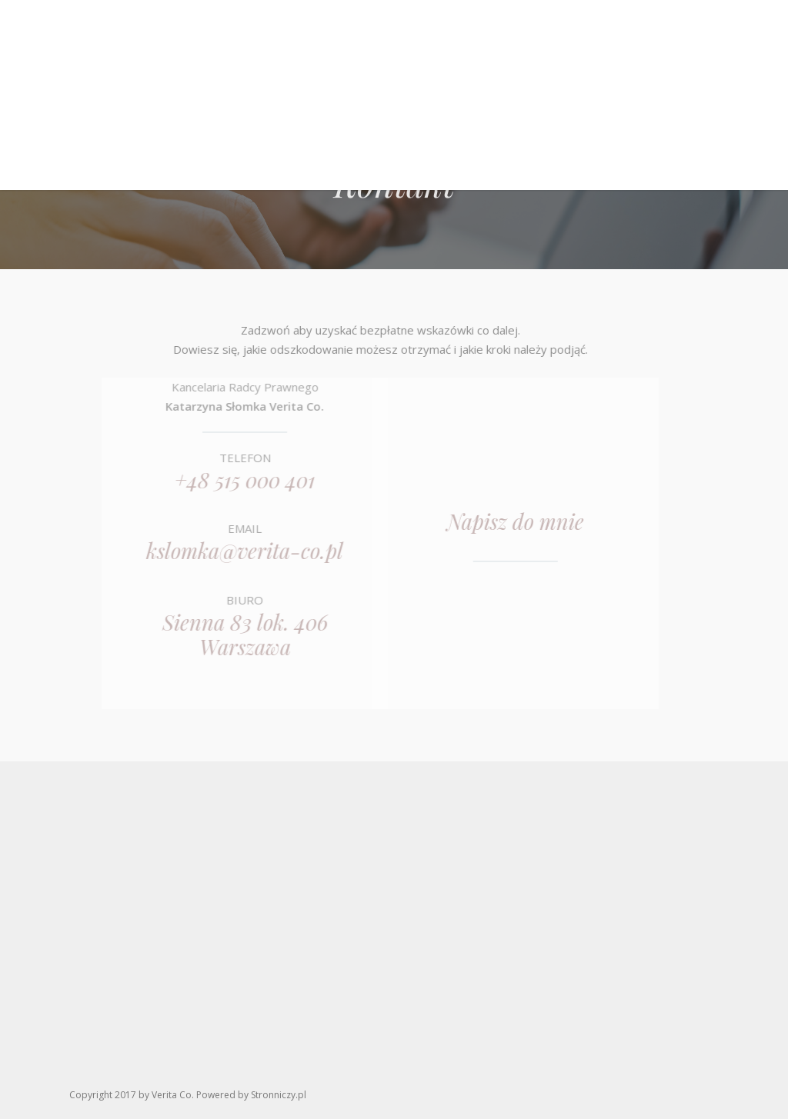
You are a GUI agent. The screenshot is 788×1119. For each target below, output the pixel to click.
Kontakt (625, 135)
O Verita (262, 135)
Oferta (386, 135)
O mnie (326, 135)
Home (201, 135)
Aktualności (538, 135)
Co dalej (453, 135)
